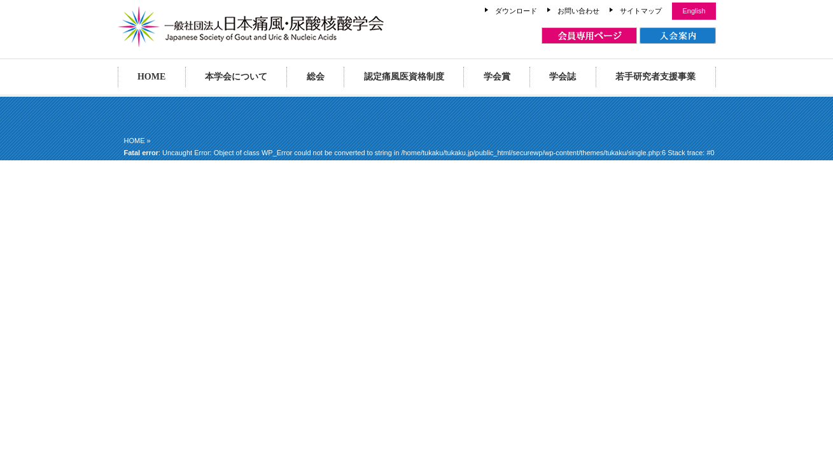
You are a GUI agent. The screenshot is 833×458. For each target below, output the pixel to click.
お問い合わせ (578, 11)
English (693, 11)
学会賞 (497, 76)
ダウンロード (516, 11)
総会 (316, 76)
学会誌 (562, 76)
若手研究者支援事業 (655, 76)
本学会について (236, 76)
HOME (151, 76)
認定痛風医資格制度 (404, 76)
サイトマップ (641, 11)
